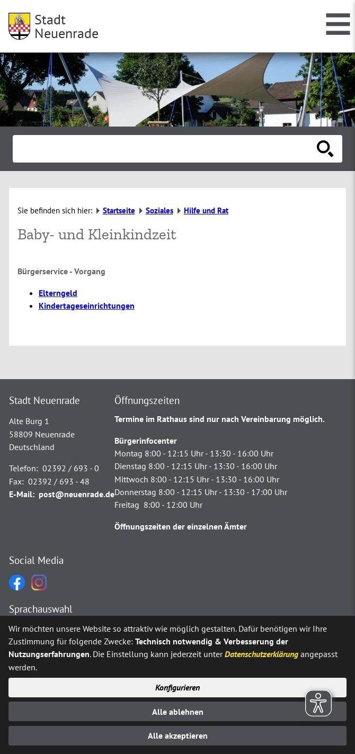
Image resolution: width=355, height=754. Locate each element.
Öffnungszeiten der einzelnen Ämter (180, 526)
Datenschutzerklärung (261, 654)
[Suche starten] (325, 148)
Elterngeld (58, 293)
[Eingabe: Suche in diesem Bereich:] (166, 148)
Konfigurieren (177, 687)
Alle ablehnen (177, 711)
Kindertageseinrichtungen (87, 305)
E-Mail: (21, 494)
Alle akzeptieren (178, 735)
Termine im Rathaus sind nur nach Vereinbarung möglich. (219, 419)
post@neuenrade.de (76, 494)
